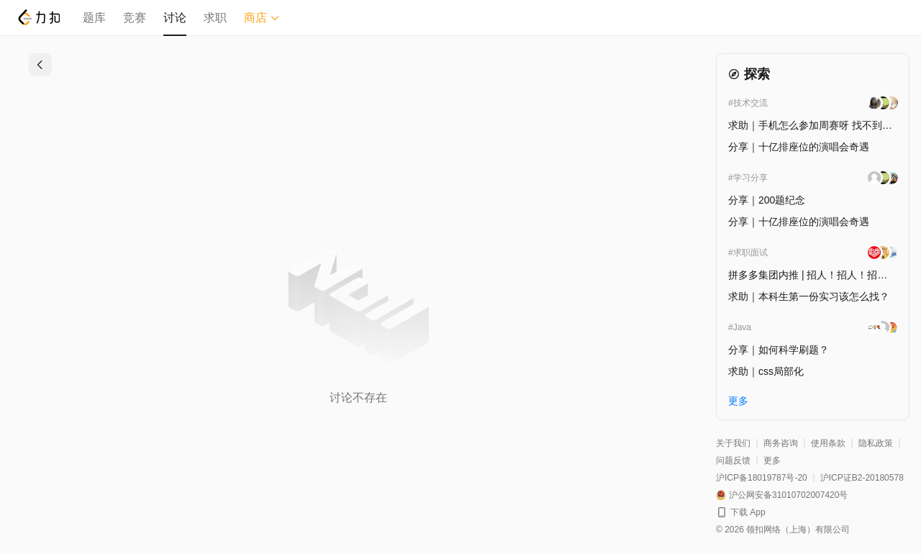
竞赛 (134, 18)
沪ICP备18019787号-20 (761, 478)
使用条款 (828, 443)
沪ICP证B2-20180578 (862, 478)
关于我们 (733, 443)
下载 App (748, 512)
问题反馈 (733, 460)
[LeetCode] (38, 17)
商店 (262, 18)
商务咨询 (780, 443)
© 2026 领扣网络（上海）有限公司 (783, 530)
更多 (772, 460)
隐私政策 (875, 443)
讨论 (174, 18)
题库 (94, 18)
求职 (215, 18)
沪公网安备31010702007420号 (788, 495)
